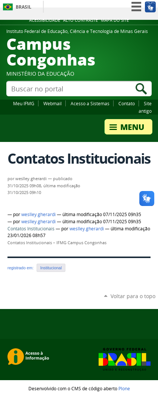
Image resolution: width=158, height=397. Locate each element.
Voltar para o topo (133, 296)
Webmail (52, 103)
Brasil (23, 7)
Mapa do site (115, 20)
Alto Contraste (80, 20)
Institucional (51, 268)
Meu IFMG (23, 103)
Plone (124, 388)
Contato (126, 103)
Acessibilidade (44, 20)
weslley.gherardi (38, 214)
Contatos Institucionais (31, 228)
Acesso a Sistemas (90, 103)
